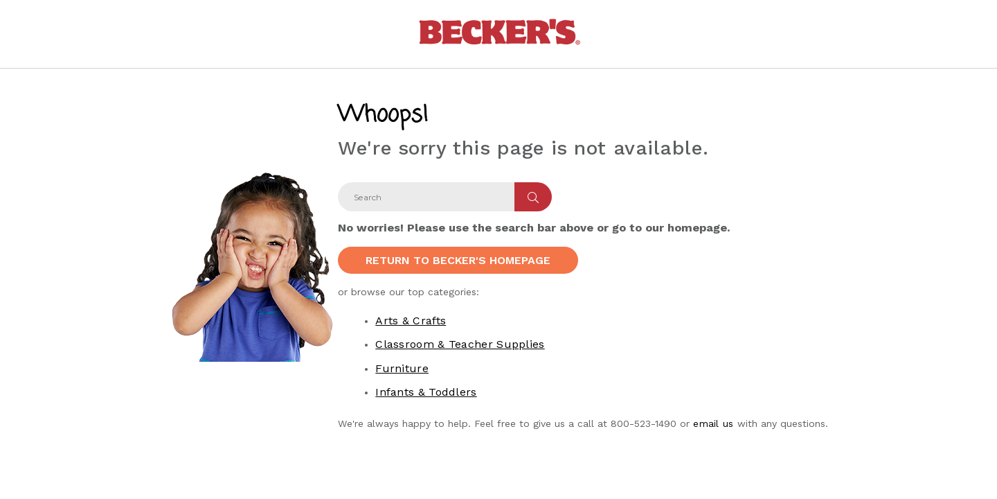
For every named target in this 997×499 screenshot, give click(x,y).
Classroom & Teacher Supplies (459, 344)
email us (713, 423)
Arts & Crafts (410, 320)
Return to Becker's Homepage (458, 260)
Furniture (402, 368)
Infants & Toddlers (425, 392)
